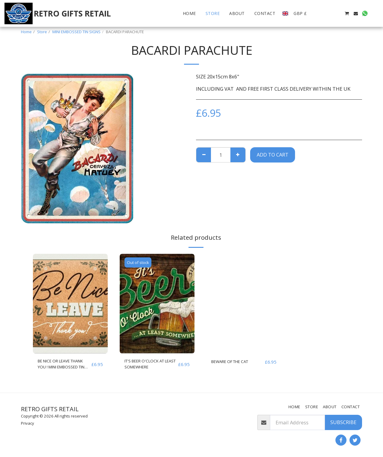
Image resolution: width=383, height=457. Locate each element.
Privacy (27, 423)
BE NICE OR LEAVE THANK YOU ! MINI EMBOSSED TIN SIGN (62, 365)
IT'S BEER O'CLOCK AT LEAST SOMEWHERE (149, 365)
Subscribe (343, 422)
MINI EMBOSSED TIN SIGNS (76, 31)
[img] (70, 303)
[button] (319, 13)
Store (42, 31)
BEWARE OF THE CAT (235, 361)
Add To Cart (272, 154)
